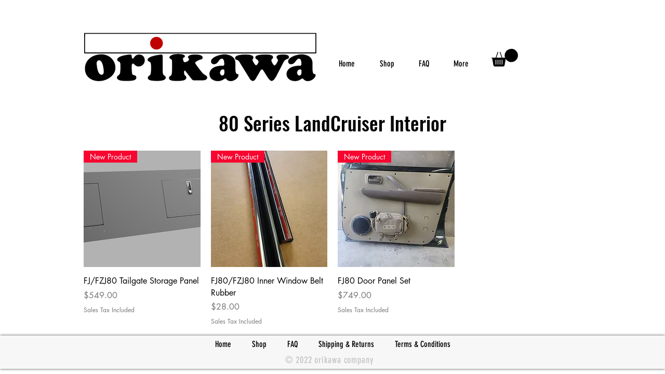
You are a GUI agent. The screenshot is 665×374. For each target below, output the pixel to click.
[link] (504, 57)
